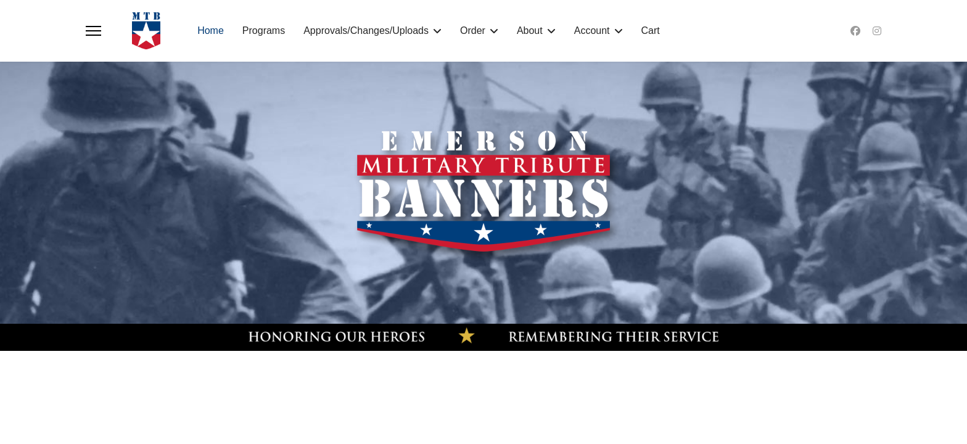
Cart (650, 30)
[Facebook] (855, 31)
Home (210, 30)
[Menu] (93, 31)
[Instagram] (877, 31)
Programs (263, 30)
